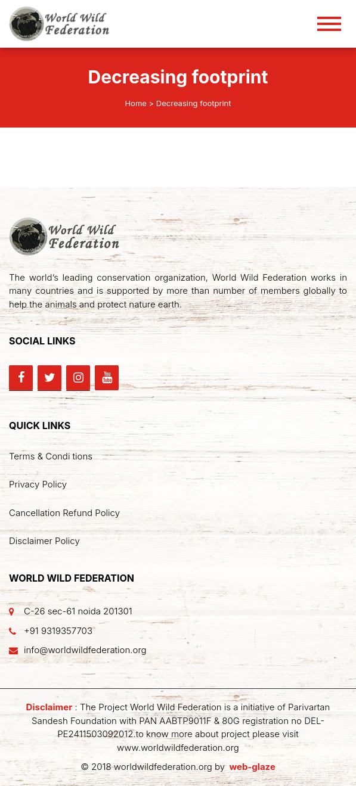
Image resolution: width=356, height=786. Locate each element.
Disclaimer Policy (44, 540)
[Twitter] (49, 377)
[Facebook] (21, 377)
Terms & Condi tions (50, 456)
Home (135, 103)
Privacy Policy (38, 484)
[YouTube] (107, 377)
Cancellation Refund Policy (64, 512)
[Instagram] (78, 377)
